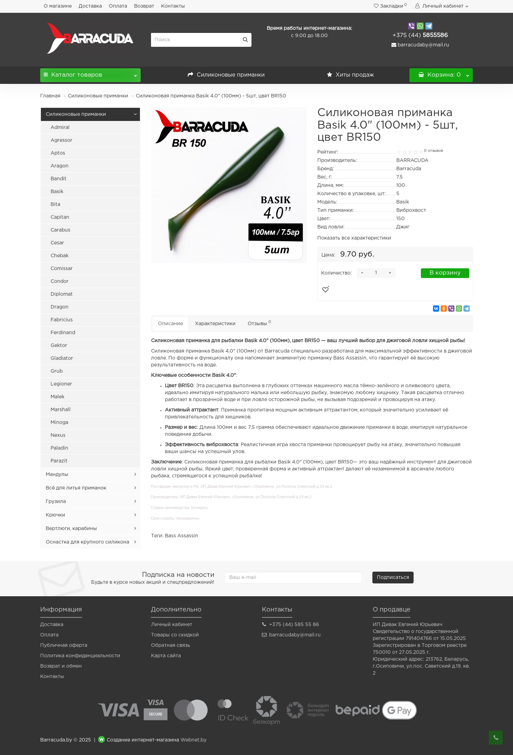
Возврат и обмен (61, 666)
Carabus (60, 230)
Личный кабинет (171, 625)
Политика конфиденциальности (80, 656)
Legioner (61, 384)
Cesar (57, 243)
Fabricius (62, 320)
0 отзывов (433, 151)
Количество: (336, 273)
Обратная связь (170, 645)
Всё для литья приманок (76, 488)
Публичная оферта (63, 645)
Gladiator (62, 358)
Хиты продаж (350, 75)
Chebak (60, 256)
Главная (50, 96)
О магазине (58, 6)
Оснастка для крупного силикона (87, 542)
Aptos (58, 153)
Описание (170, 324)
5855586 (420, 35)
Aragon (60, 166)
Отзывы (259, 323)
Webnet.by (193, 740)
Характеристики (215, 324)
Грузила (56, 502)
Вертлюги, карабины (71, 529)
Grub (57, 371)
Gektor (59, 346)
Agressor (61, 140)
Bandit (59, 179)
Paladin (59, 448)
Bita (55, 204)
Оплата (118, 6)
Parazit (59, 461)
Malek (57, 397)
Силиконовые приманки (226, 75)
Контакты (173, 6)
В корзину (445, 273)
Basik (57, 192)
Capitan (60, 217)
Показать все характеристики (354, 238)
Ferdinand (63, 333)
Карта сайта (166, 656)
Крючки (55, 515)
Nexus (58, 435)
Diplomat (62, 294)
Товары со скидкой (175, 635)
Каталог (90, 73)
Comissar (62, 269)
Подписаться (393, 577)
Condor (60, 281)
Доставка (90, 6)
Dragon (60, 307)
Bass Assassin (181, 536)
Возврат (144, 6)
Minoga (59, 422)
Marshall (61, 410)
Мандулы (57, 474)
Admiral (60, 127)
